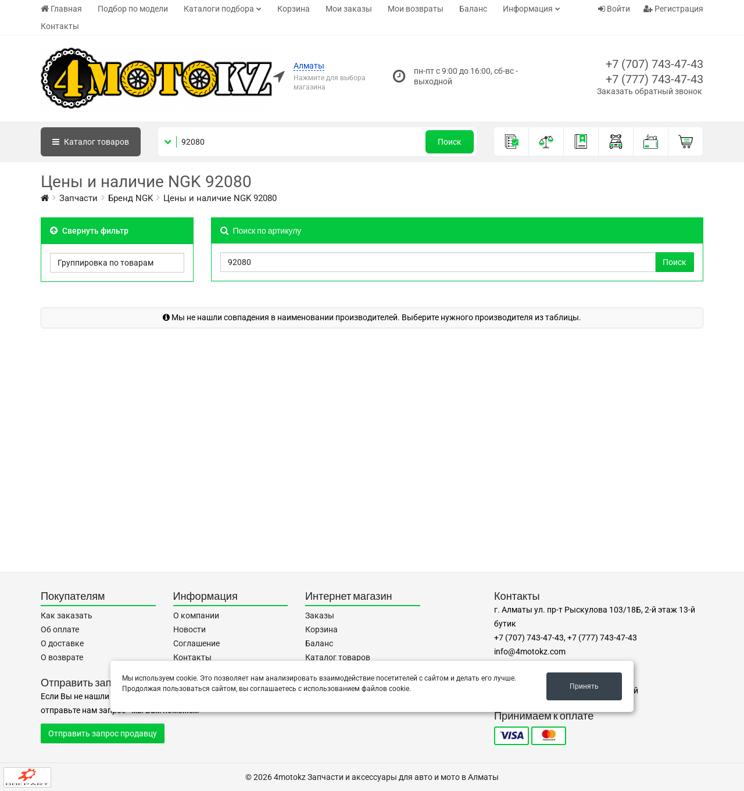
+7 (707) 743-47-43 (654, 64)
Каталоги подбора (219, 8)
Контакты (60, 26)
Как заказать (66, 615)
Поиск (450, 141)
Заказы (319, 615)
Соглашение (196, 643)
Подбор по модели (133, 8)
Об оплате (60, 629)
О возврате (62, 657)
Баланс (473, 8)
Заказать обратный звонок (649, 91)
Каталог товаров (337, 657)
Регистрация (673, 8)
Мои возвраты (415, 8)
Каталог (90, 141)
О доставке (62, 643)
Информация (528, 8)
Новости (189, 629)
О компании (196, 615)
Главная (61, 8)
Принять (584, 686)
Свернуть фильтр (89, 230)
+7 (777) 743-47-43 (654, 79)
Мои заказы (349, 8)
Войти (614, 8)
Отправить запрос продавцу (102, 733)
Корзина (293, 8)
